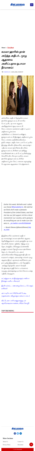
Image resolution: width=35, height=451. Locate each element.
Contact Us (20, 441)
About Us (5, 441)
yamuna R (7, 72)
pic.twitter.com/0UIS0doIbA (21, 223)
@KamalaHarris (17, 207)
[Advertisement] (17, 28)
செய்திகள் (10, 47)
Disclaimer (20, 444)
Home (3, 47)
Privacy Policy (6, 444)
